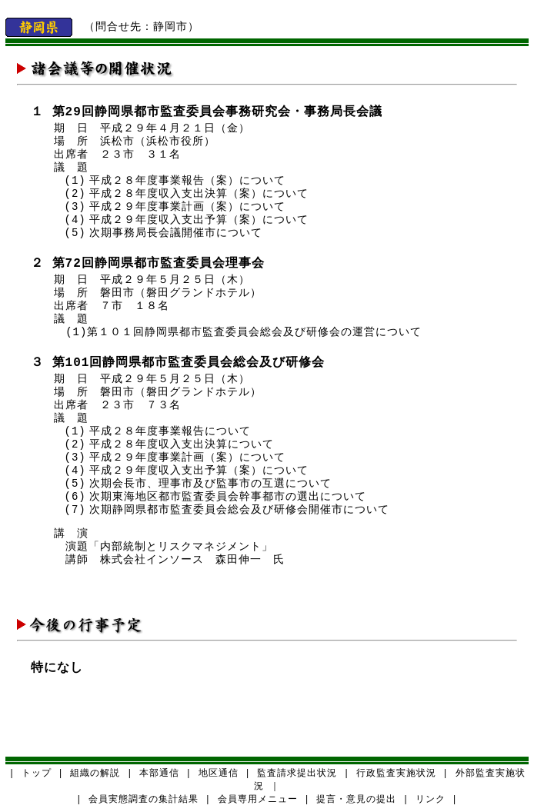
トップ (37, 773)
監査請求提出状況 (297, 773)
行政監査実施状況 (396, 773)
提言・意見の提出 (356, 800)
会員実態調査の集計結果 (143, 800)
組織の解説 (95, 773)
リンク (431, 800)
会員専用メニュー (258, 800)
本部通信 (159, 773)
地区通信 (219, 773)
